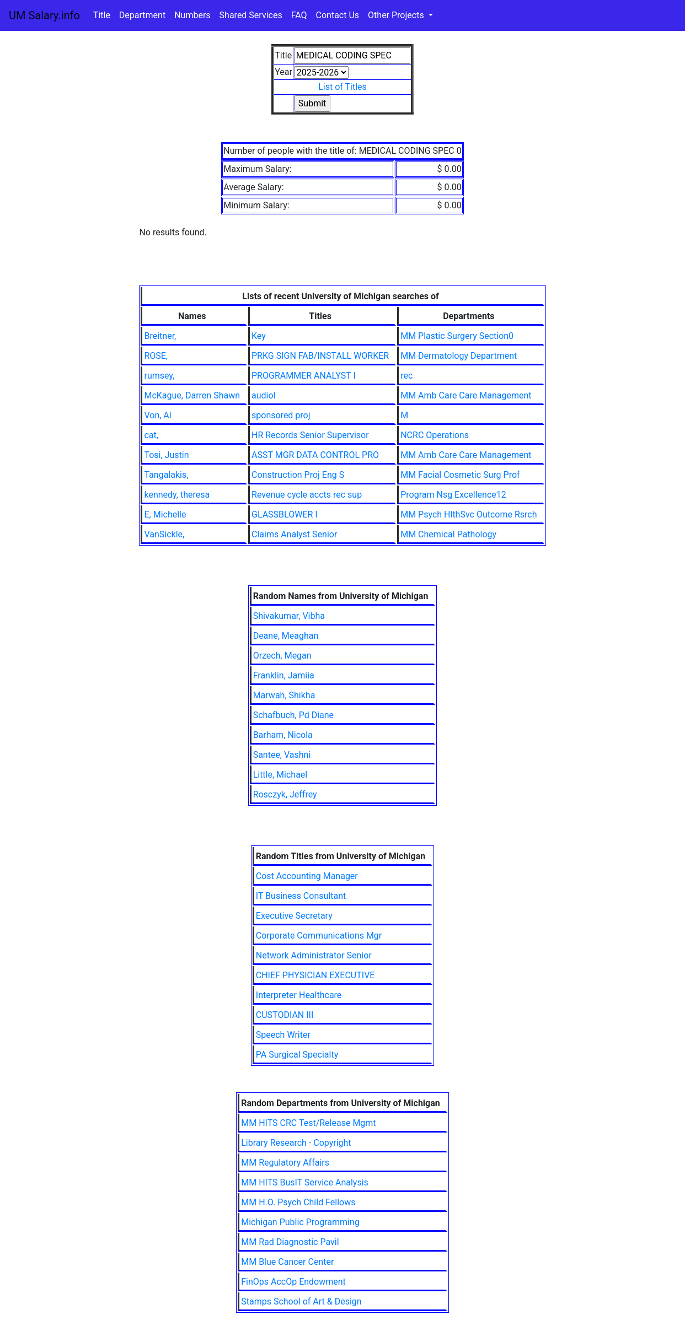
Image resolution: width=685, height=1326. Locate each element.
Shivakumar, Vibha (289, 616)
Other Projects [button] (397, 15)
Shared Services (251, 15)
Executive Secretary (294, 915)
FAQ (299, 15)
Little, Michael (280, 774)
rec (406, 375)
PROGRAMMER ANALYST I (303, 375)
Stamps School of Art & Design (301, 1301)
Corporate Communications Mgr (319, 935)
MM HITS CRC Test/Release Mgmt (308, 1123)
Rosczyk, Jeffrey (285, 794)
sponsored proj (281, 415)
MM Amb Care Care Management (465, 395)
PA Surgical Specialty (297, 1054)
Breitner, (160, 336)
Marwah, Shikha (284, 695)
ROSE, (156, 356)
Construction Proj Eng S (297, 475)
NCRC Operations (434, 435)
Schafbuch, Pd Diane (293, 715)
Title (101, 15)
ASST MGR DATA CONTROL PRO (315, 455)
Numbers (192, 15)
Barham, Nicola (283, 735)
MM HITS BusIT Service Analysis (304, 1182)
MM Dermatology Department (458, 356)
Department (142, 15)
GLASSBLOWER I (284, 514)
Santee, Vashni (282, 755)
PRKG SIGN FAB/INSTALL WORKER (320, 356)
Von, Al (157, 415)
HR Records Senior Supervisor (310, 435)
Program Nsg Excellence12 (453, 494)
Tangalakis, (166, 475)
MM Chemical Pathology (448, 534)
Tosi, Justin (166, 455)
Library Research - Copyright (296, 1143)
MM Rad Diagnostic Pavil (290, 1242)
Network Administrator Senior (314, 955)
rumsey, (159, 375)
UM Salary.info (44, 15)
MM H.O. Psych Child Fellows (298, 1202)
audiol (263, 395)
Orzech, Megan (282, 655)
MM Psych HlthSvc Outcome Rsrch (468, 514)
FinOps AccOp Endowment (293, 1281)
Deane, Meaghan (286, 635)
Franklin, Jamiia (283, 675)
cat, (151, 435)
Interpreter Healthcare (299, 995)
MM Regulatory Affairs (285, 1162)
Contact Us (338, 15)
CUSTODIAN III (285, 1015)
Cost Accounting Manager (307, 876)
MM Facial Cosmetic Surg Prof (460, 475)
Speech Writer (283, 1034)
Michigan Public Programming (300, 1222)
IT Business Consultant (301, 896)
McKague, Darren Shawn (192, 395)
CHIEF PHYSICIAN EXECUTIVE (315, 975)
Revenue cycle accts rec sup (306, 494)
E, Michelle (165, 514)
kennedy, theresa (177, 494)
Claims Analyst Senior (294, 534)
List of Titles (342, 87)
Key (258, 336)
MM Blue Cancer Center (287, 1262)
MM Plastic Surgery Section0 (456, 336)
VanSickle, (164, 534)
